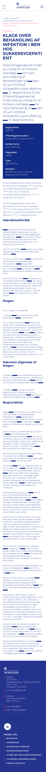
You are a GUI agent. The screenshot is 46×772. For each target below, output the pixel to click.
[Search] (42, 6)
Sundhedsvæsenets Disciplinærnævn (18, 21)
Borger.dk (12, 738)
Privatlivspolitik (16, 763)
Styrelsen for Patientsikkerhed (24, 755)
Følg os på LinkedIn (15, 719)
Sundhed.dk (13, 742)
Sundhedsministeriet (18, 751)
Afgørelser (15, 18)
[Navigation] (3, 6)
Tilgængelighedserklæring (21, 759)
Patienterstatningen (18, 747)
